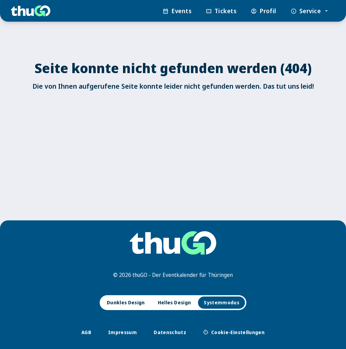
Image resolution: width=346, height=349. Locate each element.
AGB (86, 332)
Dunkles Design (126, 302)
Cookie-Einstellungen (234, 332)
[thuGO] (30, 11)
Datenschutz (170, 332)
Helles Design (174, 302)
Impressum (122, 332)
